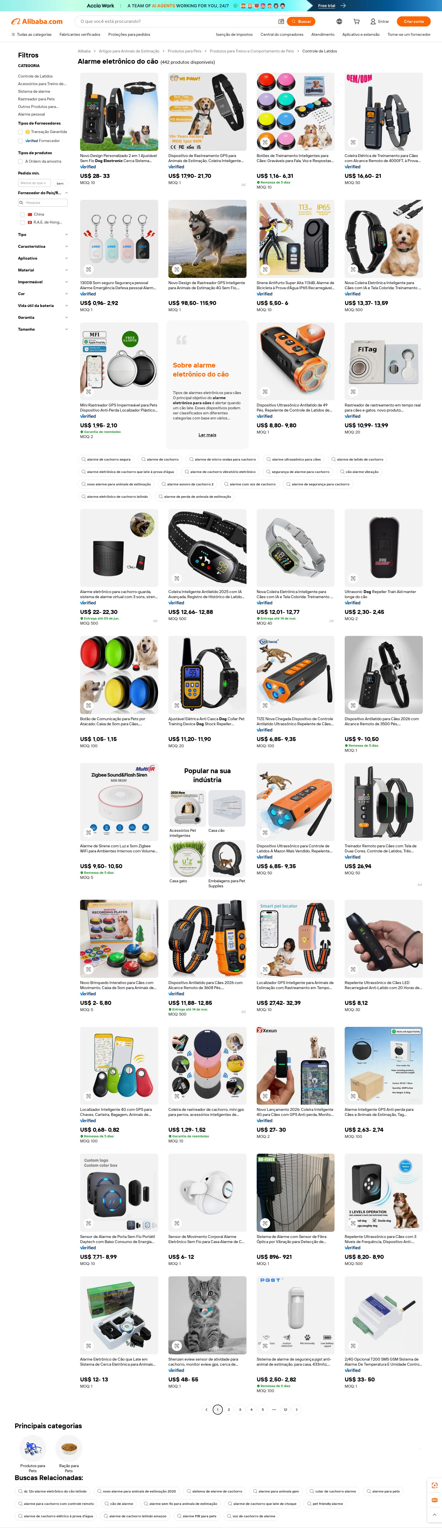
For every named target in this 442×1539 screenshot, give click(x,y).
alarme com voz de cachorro (250, 484)
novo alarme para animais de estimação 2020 (136, 1491)
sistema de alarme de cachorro (214, 1491)
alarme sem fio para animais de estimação (180, 1504)
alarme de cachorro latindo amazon (135, 1516)
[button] (281, 21)
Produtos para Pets (184, 51)
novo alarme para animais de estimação (116, 484)
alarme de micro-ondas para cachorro (222, 459)
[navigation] (43, 731)
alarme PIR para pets (196, 1516)
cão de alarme (119, 1504)
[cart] (357, 22)
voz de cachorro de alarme (251, 1516)
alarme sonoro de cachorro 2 (188, 484)
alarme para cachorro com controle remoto (56, 1504)
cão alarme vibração (359, 472)
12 (285, 1410)
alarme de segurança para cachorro (317, 484)
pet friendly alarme (325, 1504)
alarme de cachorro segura (106, 459)
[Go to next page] (297, 1410)
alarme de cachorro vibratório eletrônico (220, 472)
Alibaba (84, 51)
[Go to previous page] (206, 1410)
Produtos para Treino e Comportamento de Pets (252, 51)
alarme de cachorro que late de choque (262, 1504)
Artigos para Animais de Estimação (129, 51)
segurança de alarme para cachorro (297, 472)
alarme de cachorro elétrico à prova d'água (55, 1516)
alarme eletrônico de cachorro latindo (115, 496)
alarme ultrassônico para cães (294, 459)
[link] (434, 1485)
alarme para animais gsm (276, 1491)
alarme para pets (383, 1491)
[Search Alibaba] (177, 21)
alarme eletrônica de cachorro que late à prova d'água (128, 472)
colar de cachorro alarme (333, 1491)
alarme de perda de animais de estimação (195, 496)
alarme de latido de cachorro (357, 459)
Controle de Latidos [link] (319, 51)
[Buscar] (301, 21)
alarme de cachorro (160, 459)
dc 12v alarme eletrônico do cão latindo (52, 1491)
